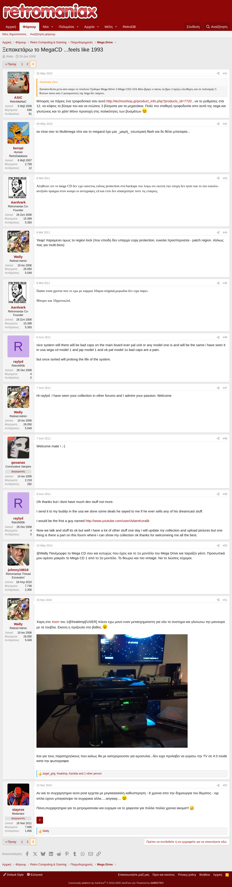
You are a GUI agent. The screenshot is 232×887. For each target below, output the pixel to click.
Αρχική (11, 27)
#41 (225, 73)
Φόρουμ (29, 27)
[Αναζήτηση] (217, 26)
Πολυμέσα (66, 27)
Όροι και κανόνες (164, 874)
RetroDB (129, 27)
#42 (225, 123)
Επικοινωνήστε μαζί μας (133, 874)
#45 (225, 283)
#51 (225, 600)
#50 (225, 545)
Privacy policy (187, 874)
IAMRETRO (157, 883)
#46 (225, 337)
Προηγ (12, 64)
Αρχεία (89, 27)
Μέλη (109, 27)
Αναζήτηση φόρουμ (42, 34)
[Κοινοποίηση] (218, 73)
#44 (225, 232)
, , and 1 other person (72, 773)
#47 (225, 388)
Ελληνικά (35, 874)
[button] (52, 26)
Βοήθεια (204, 874)
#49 (225, 494)
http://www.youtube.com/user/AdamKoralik (118, 521)
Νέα (45, 27)
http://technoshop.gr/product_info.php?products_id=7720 (149, 101)
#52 (225, 785)
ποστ (55, 622)
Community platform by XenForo (102, 883)
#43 (225, 178)
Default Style (13, 874)
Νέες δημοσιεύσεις (14, 34)
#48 (225, 438)
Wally (9, 56)
